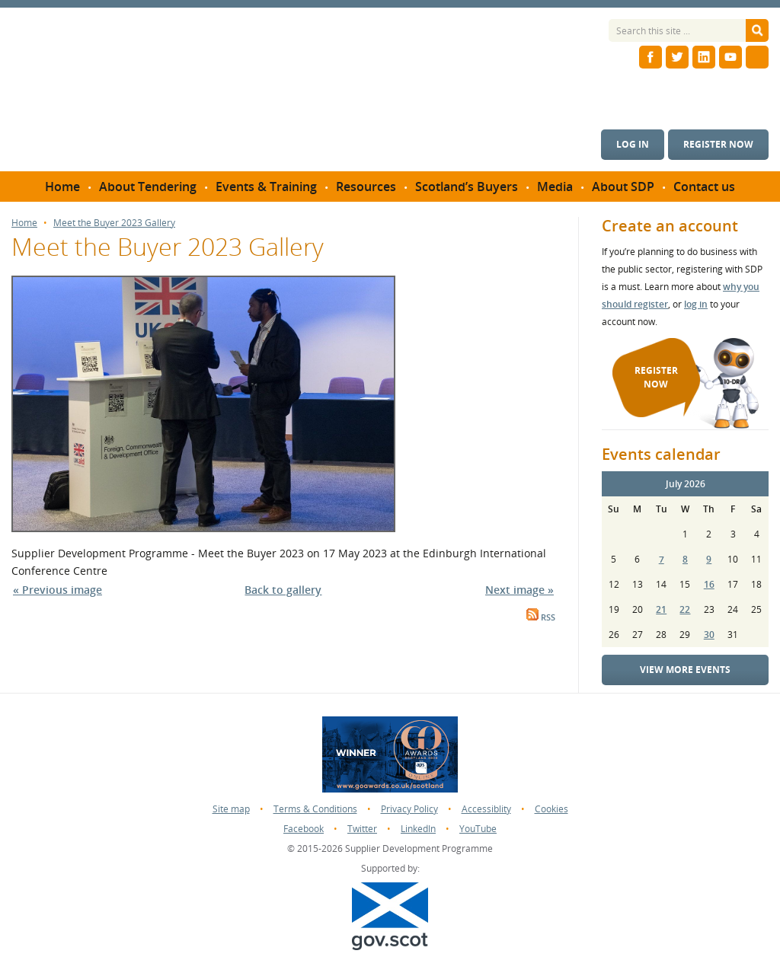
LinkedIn (418, 828)
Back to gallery (283, 589)
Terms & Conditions (315, 808)
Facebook (303, 828)
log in (696, 304)
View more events (685, 669)
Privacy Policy (409, 808)
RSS (540, 617)
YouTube (478, 828)
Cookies (551, 808)
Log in (632, 144)
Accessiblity (486, 808)
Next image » (519, 589)
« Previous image (57, 589)
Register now (718, 144)
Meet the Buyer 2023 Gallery (114, 223)
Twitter (362, 828)
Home (24, 223)
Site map (231, 808)
